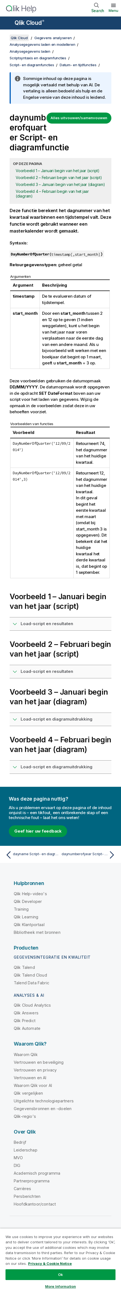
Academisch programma (37, 1173)
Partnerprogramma (32, 1181)
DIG (17, 1165)
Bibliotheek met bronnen (37, 932)
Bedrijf (20, 1142)
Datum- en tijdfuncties (78, 65)
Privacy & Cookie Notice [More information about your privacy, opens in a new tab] (50, 1263)
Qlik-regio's (25, 1116)
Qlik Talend (24, 967)
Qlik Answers (26, 1013)
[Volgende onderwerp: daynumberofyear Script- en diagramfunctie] (89, 855)
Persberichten (27, 1196)
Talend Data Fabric (31, 982)
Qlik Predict (24, 1020)
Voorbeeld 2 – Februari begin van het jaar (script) (59, 177)
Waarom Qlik (26, 1054)
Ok (60, 1274)
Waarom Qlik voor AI (33, 1085)
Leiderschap (25, 1150)
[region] (60, 1260)
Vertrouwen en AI (30, 1077)
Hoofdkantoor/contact (35, 1204)
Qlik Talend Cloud (30, 975)
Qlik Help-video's (30, 893)
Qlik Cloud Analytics (32, 1005)
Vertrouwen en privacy (35, 1070)
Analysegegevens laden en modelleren (42, 44)
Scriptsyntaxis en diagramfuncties (38, 58)
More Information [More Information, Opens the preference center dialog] (60, 1286)
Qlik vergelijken (28, 1093)
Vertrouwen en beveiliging (39, 1062)
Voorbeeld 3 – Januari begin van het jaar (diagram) (60, 184)
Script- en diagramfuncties (32, 65)
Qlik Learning (26, 917)
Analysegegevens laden (30, 51)
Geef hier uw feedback (38, 831)
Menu (113, 10)
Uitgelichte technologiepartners (44, 1101)
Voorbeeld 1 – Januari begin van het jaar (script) (58, 170)
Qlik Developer (28, 901)
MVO (18, 1157)
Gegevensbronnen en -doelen (43, 1108)
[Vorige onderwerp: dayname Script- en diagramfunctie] (31, 855)
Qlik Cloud (29, 22)
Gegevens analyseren (53, 38)
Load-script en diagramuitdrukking (56, 719)
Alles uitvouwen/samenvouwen (79, 118)
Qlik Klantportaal (29, 924)
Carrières (22, 1188)
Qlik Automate (27, 1028)
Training (21, 909)
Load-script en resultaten (47, 623)
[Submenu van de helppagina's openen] (8, 23)
